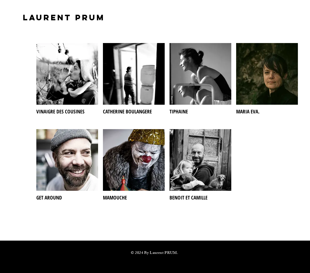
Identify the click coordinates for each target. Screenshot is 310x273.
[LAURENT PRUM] (64, 18)
